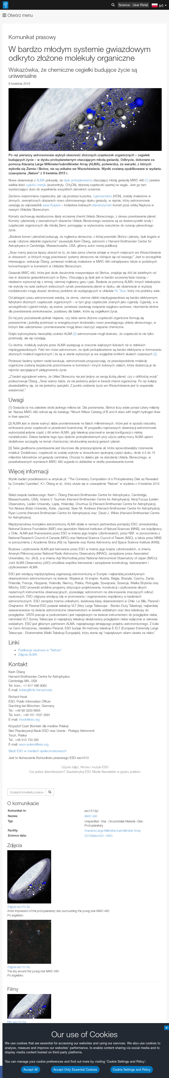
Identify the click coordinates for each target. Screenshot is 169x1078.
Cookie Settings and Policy (131, 1069)
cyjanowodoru (102, 196)
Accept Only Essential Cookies (75, 1069)
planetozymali (101, 205)
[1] (146, 180)
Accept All (30, 1069)
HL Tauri (120, 291)
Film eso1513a (16, 1022)
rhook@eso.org (29, 719)
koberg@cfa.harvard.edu (35, 690)
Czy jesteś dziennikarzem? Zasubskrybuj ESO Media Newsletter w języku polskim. (85, 772)
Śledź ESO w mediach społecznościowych (37, 751)
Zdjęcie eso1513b (18, 967)
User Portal (140, 5)
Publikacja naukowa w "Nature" (40, 650)
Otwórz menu (17, 15)
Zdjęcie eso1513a (18, 907)
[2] (74, 334)
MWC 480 (90, 816)
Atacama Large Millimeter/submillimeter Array (112, 830)
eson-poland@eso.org (33, 744)
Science (124, 5)
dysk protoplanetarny (78, 180)
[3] (155, 354)
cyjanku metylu (36, 185)
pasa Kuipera (52, 205)
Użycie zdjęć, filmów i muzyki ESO (85, 767)
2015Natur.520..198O (98, 836)
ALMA (41, 180)
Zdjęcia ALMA (27, 654)
